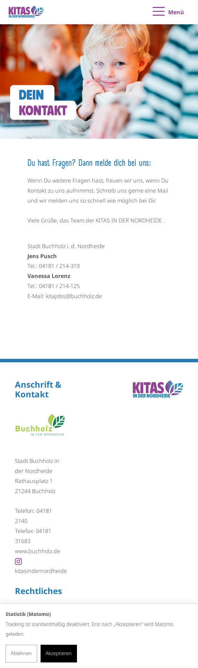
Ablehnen (21, 653)
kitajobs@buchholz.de (74, 296)
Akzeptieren (59, 653)
